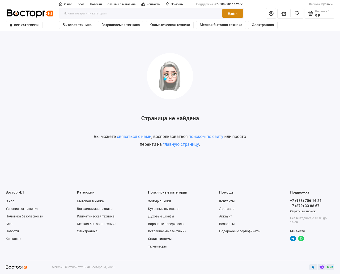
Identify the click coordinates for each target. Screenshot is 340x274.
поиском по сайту (206, 136)
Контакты (151, 4)
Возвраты (227, 224)
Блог (81, 4)
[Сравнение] (284, 13)
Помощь (174, 4)
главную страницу (181, 144)
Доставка (226, 209)
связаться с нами (134, 136)
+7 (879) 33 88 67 (304, 206)
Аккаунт (225, 216)
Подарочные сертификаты (239, 231)
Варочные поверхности (166, 224)
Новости (96, 4)
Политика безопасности (24, 216)
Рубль (321, 4)
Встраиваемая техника (121, 25)
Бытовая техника (77, 25)
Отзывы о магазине (121, 4)
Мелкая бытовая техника (221, 25)
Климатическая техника (169, 25)
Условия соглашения (22, 209)
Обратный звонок (303, 211)
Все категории (24, 25)
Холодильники (159, 201)
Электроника (263, 25)
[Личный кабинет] (271, 13)
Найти (233, 13)
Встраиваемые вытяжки (167, 231)
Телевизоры (157, 246)
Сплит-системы (160, 239)
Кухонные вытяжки (163, 209)
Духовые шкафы (161, 216)
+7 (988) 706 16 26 (219, 4)
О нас (65, 4)
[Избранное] (297, 13)
